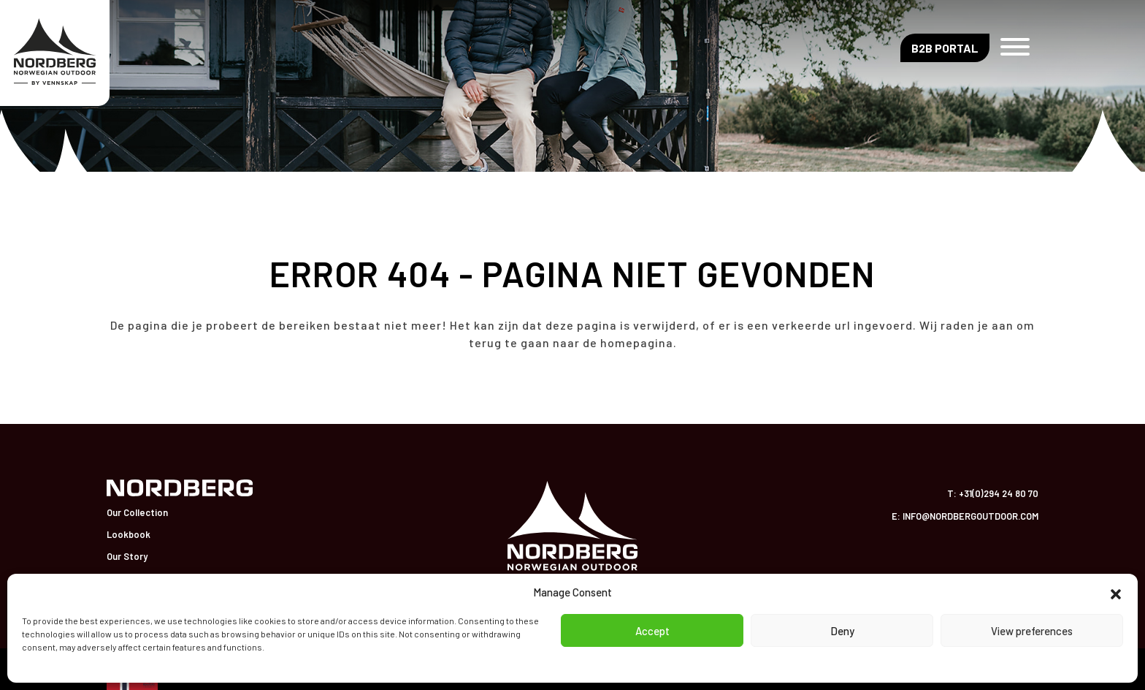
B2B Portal (945, 48)
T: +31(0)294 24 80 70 (992, 493)
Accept (652, 630)
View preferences (1032, 630)
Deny (842, 630)
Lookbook (128, 534)
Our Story (127, 556)
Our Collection (137, 512)
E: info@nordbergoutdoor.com (965, 516)
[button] (1115, 592)
